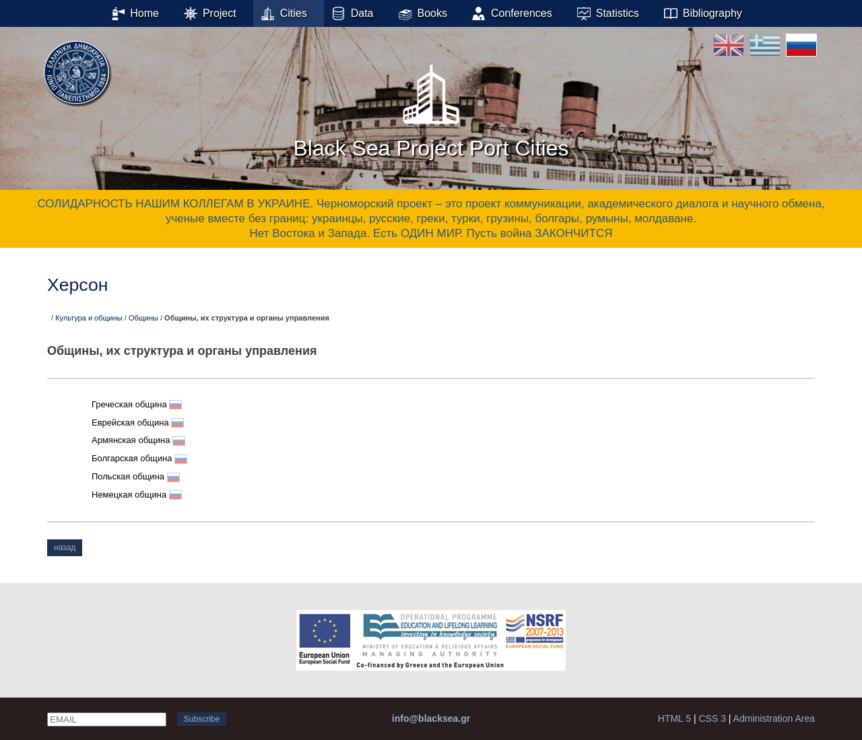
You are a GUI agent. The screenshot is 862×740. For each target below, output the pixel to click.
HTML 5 (674, 718)
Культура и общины (89, 318)
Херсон (77, 285)
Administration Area (774, 718)
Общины (143, 318)
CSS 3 (711, 718)
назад (64, 547)
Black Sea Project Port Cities (430, 107)
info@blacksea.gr (431, 718)
